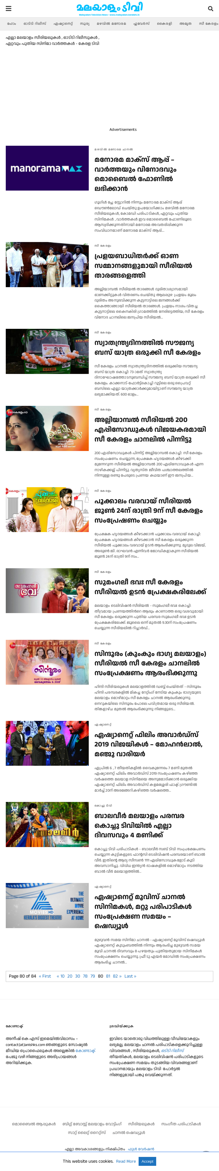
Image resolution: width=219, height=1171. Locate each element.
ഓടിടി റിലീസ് (35, 23)
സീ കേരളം (209, 23)
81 (108, 976)
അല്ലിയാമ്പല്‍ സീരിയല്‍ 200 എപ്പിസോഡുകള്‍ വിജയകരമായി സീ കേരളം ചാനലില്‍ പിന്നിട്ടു (150, 429)
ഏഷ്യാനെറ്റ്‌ (63, 23)
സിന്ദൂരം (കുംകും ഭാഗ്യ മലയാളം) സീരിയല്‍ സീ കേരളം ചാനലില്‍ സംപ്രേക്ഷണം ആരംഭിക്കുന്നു (150, 663)
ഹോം (11, 23)
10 (63, 976)
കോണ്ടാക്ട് (85, 1051)
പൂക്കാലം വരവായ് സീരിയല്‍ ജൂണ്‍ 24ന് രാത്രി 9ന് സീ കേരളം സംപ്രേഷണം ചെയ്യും (149, 510)
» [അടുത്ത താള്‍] (120, 976)
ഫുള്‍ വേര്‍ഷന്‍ (141, 1149)
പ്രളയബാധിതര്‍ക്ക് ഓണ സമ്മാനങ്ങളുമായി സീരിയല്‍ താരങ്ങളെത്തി (143, 265)
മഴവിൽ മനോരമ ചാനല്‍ (114, 149)
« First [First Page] (45, 976)
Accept (147, 1161)
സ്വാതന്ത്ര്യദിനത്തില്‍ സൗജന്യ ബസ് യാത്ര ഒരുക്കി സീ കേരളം (148, 348)
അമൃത (186, 23)
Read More (126, 1161)
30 (77, 976)
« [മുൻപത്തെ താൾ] (58, 976)
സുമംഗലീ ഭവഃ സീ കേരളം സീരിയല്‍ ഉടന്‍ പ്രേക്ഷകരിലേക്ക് (150, 587)
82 (115, 976)
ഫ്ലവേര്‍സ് (141, 23)
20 (69, 976)
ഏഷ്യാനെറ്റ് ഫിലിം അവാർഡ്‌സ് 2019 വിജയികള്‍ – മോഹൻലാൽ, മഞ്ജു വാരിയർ (149, 744)
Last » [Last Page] (130, 976)
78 (85, 976)
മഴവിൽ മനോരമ (111, 23)
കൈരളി (164, 23)
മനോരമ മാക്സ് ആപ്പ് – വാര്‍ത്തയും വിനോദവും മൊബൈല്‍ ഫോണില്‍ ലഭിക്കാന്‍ (136, 174)
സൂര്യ (85, 23)
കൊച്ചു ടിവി (104, 806)
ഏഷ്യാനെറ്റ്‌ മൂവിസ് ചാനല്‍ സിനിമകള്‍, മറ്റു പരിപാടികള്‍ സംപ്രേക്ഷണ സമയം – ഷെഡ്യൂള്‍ (143, 911)
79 (92, 976)
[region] (157, 81)
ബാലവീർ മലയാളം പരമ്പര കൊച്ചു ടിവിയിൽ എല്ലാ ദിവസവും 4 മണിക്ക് (139, 825)
